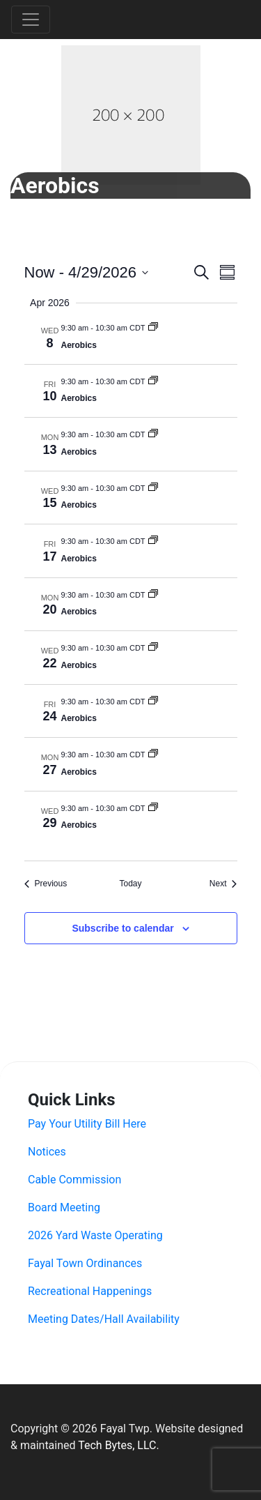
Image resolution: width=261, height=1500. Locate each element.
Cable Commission (74, 1179)
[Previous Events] (46, 884)
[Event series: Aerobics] (153, 328)
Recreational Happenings (90, 1291)
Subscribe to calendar (122, 928)
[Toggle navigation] (30, 19)
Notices (47, 1151)
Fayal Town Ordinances (85, 1263)
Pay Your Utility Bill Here (87, 1123)
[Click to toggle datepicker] (86, 272)
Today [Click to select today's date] (130, 883)
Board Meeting (64, 1207)
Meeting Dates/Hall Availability (104, 1319)
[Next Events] (223, 884)
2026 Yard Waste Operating (95, 1235)
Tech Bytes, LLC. (118, 1445)
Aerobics (79, 345)
